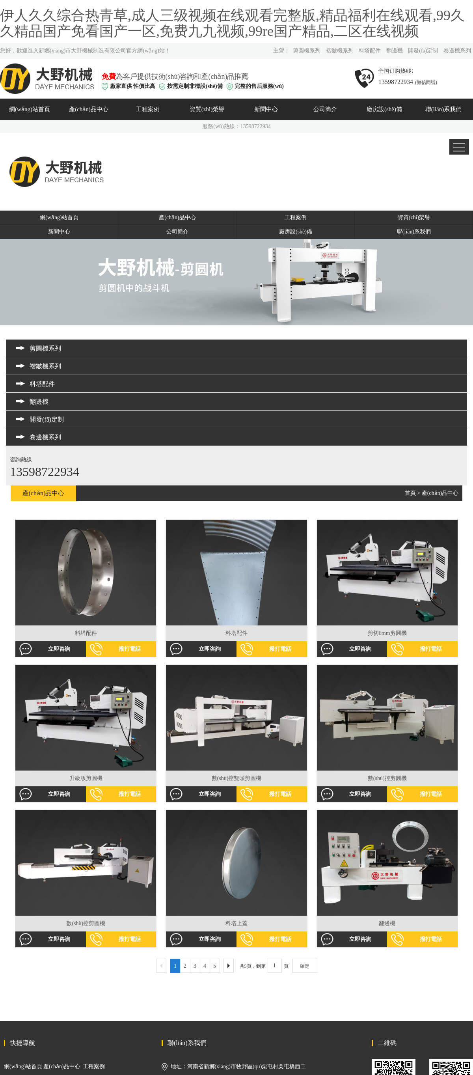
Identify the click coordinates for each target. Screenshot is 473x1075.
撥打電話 (130, 649)
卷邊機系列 (457, 51)
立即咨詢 (59, 649)
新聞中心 (266, 109)
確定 (304, 966)
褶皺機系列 (340, 51)
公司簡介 (325, 109)
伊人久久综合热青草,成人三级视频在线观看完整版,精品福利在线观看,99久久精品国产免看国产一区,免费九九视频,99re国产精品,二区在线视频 (232, 23)
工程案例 (148, 109)
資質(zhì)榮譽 (207, 109)
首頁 (410, 493)
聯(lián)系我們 (443, 109)
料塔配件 (370, 51)
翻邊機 (394, 51)
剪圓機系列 (306, 51)
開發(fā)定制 (423, 51)
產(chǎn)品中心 (88, 109)
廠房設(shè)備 (384, 109)
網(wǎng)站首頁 (29, 109)
